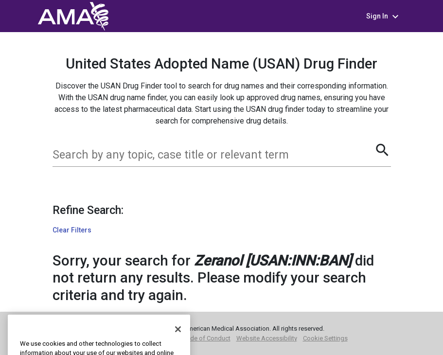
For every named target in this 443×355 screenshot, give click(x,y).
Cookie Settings (325, 338)
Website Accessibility (266, 338)
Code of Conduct (206, 338)
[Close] (178, 340)
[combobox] (213, 155)
